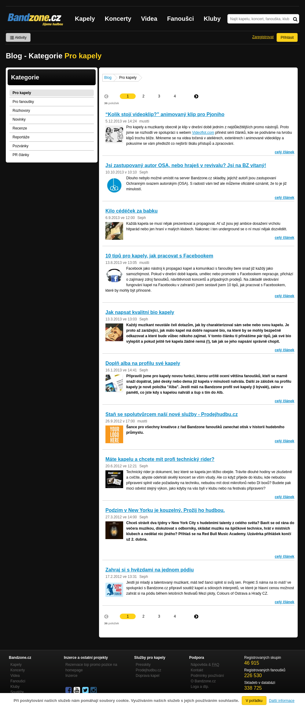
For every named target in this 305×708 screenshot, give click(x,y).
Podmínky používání (207, 675)
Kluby (212, 18)
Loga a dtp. (200, 686)
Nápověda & (205, 664)
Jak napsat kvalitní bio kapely (139, 312)
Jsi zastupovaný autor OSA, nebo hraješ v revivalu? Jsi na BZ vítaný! (185, 165)
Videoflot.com (203, 132)
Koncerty (118, 18)
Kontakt (197, 670)
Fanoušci (180, 18)
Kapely (85, 18)
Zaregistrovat (263, 37)
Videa (149, 18)
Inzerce (71, 675)
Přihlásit (287, 37)
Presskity (143, 664)
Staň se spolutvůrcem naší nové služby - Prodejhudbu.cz (171, 414)
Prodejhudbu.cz (148, 670)
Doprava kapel (147, 675)
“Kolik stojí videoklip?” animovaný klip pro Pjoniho (164, 114)
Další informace (281, 701)
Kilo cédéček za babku (131, 210)
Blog (108, 77)
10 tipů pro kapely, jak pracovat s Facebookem (159, 255)
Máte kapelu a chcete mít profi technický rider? (160, 459)
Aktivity (18, 37)
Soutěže (17, 692)
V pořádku (254, 701)
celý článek (284, 152)
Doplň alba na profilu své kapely (142, 363)
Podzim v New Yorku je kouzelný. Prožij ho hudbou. (165, 510)
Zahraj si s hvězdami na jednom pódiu (149, 569)
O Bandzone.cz (203, 681)
